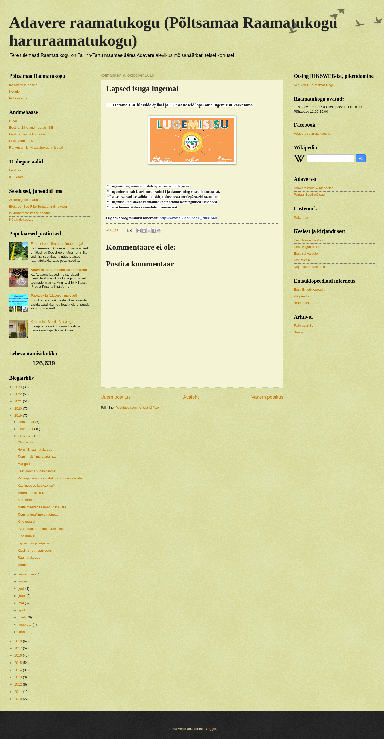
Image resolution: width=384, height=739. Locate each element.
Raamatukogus (29, 557)
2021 (18, 401)
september (26, 574)
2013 (18, 677)
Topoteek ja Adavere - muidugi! (54, 295)
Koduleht (15, 91)
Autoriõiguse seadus (24, 200)
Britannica (301, 303)
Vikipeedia (301, 296)
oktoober (25, 436)
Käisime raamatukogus (35, 550)
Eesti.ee (15, 170)
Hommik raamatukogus (35, 449)
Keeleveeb (302, 260)
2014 (18, 670)
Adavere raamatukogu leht (313, 133)
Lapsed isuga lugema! (34, 543)
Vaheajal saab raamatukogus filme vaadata (50, 478)
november (26, 429)
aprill (22, 610)
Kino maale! (26, 500)
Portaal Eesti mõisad (309, 194)
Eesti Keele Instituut (309, 240)
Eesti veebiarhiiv (21, 141)
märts (23, 617)
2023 (18, 387)
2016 (18, 655)
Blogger (210, 729)
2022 (18, 394)
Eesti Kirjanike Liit (307, 247)
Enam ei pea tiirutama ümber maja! (57, 244)
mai (21, 603)
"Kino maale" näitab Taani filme (41, 529)
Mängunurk (26, 464)
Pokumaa (301, 217)
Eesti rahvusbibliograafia (27, 134)
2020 (18, 408)
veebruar (25, 625)
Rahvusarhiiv (303, 325)
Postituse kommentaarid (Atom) (138, 407)
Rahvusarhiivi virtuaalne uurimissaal (36, 148)
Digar (13, 121)
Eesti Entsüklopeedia (309, 289)
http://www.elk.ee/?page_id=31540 (188, 218)
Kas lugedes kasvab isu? (36, 485)
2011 (18, 692)
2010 (18, 699)
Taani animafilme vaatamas (38, 514)
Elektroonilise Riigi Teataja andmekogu (38, 206)
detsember (26, 422)
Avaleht (191, 397)
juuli (21, 589)
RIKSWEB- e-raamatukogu (314, 85)
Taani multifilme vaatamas (37, 456)
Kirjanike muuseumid (309, 267)
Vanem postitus (267, 397)
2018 (18, 641)
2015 (18, 663)
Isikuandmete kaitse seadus (30, 213)
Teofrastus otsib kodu (33, 493)
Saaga (299, 332)
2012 (18, 684)
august (23, 581)
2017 (18, 648)
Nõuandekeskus (21, 220)
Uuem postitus (116, 397)
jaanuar (24, 632)
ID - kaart (16, 177)
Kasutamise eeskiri (23, 85)
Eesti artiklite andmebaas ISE (31, 127)
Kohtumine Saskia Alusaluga (52, 322)
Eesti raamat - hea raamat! (37, 471)
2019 (18, 416)
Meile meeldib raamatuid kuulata (42, 507)
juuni (22, 596)
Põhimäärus (18, 98)
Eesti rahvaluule (306, 253)
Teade (22, 565)
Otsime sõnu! (27, 442)
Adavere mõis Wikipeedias (314, 188)
